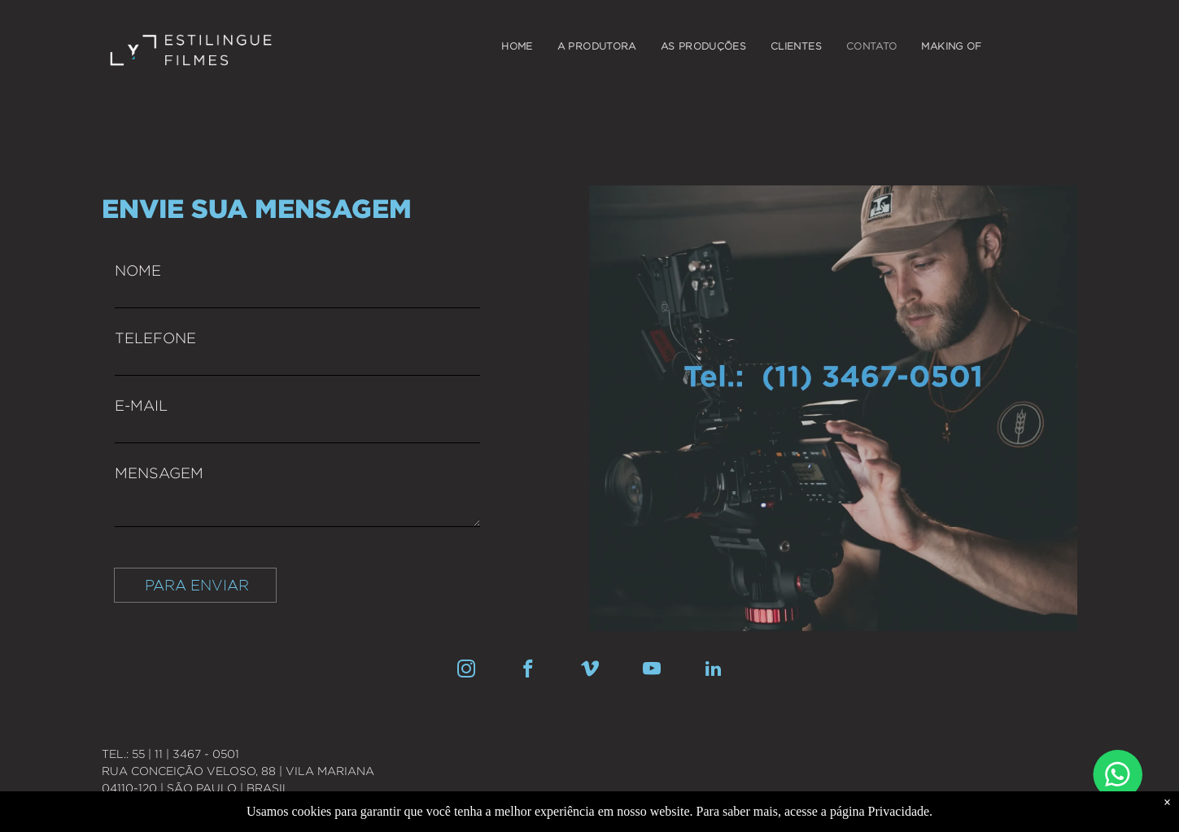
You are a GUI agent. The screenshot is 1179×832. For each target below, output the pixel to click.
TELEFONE (155, 338)
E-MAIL (141, 405)
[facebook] (527, 671)
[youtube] (651, 671)
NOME (138, 270)
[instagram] (465, 671)
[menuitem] (516, 46)
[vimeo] (589, 671)
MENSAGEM (159, 473)
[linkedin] (713, 671)
